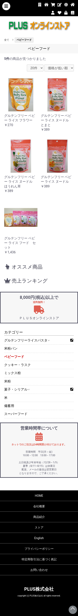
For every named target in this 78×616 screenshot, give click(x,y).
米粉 (7, 381)
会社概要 (39, 506)
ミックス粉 (12, 373)
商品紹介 (39, 517)
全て (6, 39)
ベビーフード (14, 357)
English (39, 538)
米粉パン (10, 348)
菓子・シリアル (16, 389)
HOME (39, 495)
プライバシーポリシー (39, 548)
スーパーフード (15, 414)
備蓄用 (9, 406)
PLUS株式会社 (39, 589)
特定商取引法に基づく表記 (39, 559)
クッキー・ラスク (17, 365)
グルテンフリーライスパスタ (26, 340)
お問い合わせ (39, 570)
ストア (39, 527)
